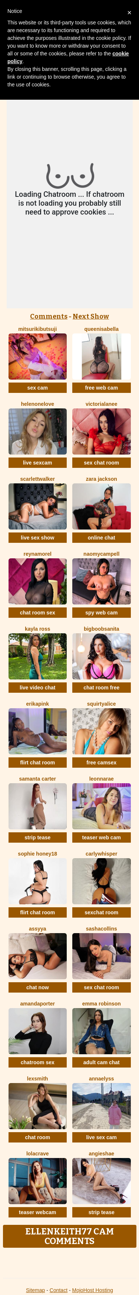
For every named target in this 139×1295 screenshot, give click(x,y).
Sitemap (35, 1290)
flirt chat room (37, 762)
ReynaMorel (38, 554)
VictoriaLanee (102, 404)
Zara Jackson (101, 479)
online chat (101, 538)
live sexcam (37, 463)
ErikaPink (37, 704)
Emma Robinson (101, 1004)
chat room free (101, 688)
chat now (37, 987)
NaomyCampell (101, 554)
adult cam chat (101, 1062)
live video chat (37, 688)
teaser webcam (37, 1212)
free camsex (101, 762)
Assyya (37, 929)
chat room (37, 1137)
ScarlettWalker (37, 479)
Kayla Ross (37, 629)
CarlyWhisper (102, 854)
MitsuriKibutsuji (37, 329)
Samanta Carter (37, 779)
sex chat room (101, 463)
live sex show (37, 538)
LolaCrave (37, 1154)
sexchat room (101, 912)
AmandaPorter (37, 1004)
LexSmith (37, 1079)
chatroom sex (37, 1062)
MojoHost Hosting (92, 1290)
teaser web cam (101, 837)
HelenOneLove (37, 404)
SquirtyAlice (101, 704)
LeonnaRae (101, 779)
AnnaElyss (101, 1079)
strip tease (37, 837)
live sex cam (101, 1137)
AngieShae (101, 1154)
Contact (58, 1290)
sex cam (37, 388)
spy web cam (101, 613)
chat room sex (37, 613)
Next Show (91, 316)
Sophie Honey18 (37, 854)
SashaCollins (101, 929)
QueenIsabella (101, 329)
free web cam (101, 388)
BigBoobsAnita (101, 629)
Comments (48, 316)
